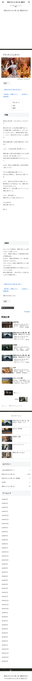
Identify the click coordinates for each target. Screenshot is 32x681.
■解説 (14, 108)
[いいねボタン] (5, 83)
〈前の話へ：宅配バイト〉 (10, 94)
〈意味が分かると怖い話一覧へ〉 (12, 89)
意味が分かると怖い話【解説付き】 (16, 4)
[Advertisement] (16, 33)
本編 (14, 105)
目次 (14, 102)
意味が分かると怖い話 (7, 307)
